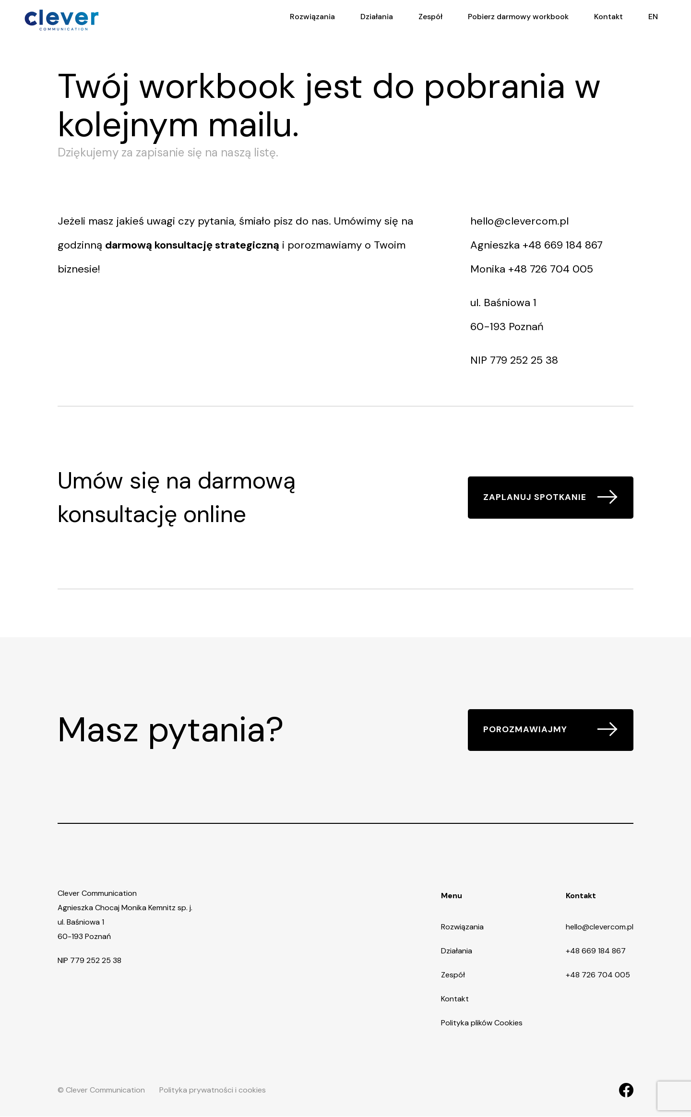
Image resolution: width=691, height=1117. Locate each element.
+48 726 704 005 (550, 269)
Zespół (453, 975)
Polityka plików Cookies (482, 1023)
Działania (456, 951)
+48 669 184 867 (563, 245)
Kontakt (455, 999)
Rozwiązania (462, 927)
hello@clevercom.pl (519, 221)
